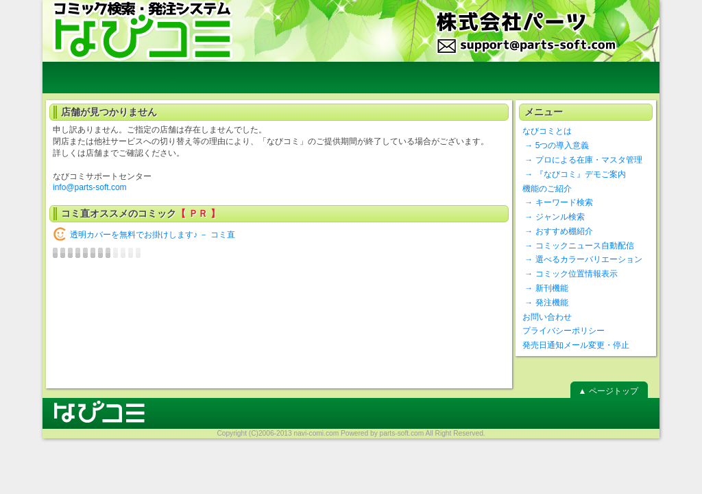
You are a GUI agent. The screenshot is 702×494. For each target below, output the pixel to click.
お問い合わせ (547, 317)
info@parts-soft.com (90, 187)
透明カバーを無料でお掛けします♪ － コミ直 (152, 234)
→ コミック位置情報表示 (570, 274)
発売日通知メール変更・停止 (575, 345)
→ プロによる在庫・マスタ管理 (582, 160)
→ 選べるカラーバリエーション (582, 259)
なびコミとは (547, 131)
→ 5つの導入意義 (555, 145)
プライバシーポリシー (563, 331)
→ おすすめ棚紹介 (557, 231)
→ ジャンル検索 (553, 217)
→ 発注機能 (545, 302)
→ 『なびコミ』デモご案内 (574, 174)
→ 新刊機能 (545, 288)
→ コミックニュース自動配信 (578, 245)
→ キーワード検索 (557, 202)
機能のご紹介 (547, 188)
